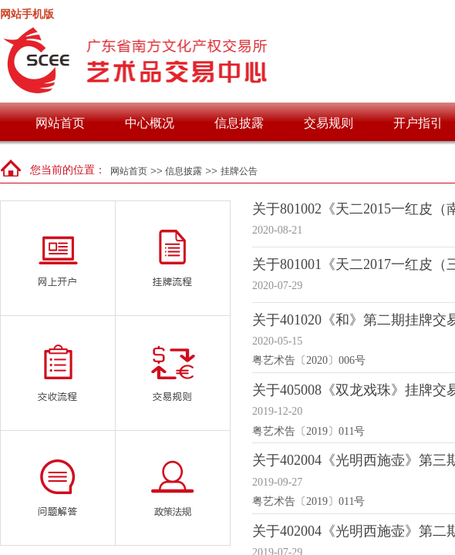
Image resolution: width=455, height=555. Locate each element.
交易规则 (328, 123)
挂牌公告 (239, 171)
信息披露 (239, 123)
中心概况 (149, 123)
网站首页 (60, 123)
